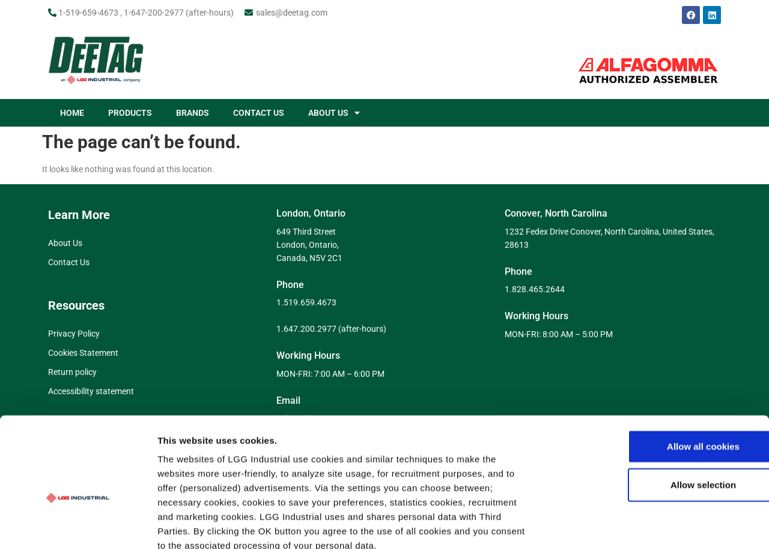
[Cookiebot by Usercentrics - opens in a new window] (77, 526)
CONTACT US (258, 113)
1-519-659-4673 (88, 12)
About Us (65, 243)
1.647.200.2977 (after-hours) (331, 329)
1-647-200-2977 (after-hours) (179, 12)
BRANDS (192, 113)
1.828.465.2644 (535, 289)
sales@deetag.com (291, 12)
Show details (630, 525)
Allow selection (637, 416)
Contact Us (69, 262)
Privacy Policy (74, 333)
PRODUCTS (130, 113)
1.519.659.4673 (306, 302)
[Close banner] (750, 365)
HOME (72, 113)
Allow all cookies (638, 378)
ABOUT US (334, 113)
